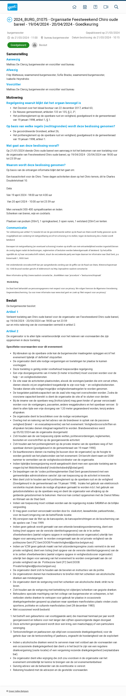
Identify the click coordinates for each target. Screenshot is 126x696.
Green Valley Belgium (19, 691)
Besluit (43, 45)
